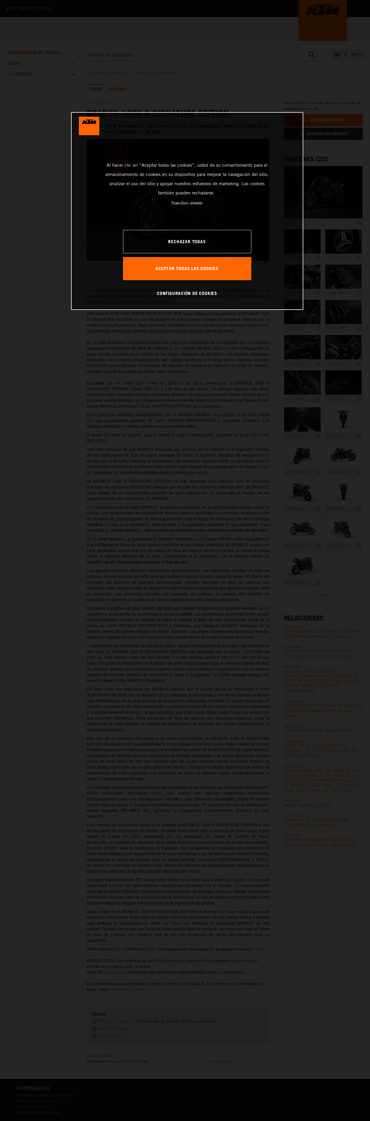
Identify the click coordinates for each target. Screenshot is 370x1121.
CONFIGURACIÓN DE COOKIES (187, 293)
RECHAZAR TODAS (187, 241)
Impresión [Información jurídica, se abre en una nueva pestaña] (196, 202)
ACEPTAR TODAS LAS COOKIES (187, 268)
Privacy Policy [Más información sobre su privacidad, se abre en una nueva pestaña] (180, 202)
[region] (187, 211)
